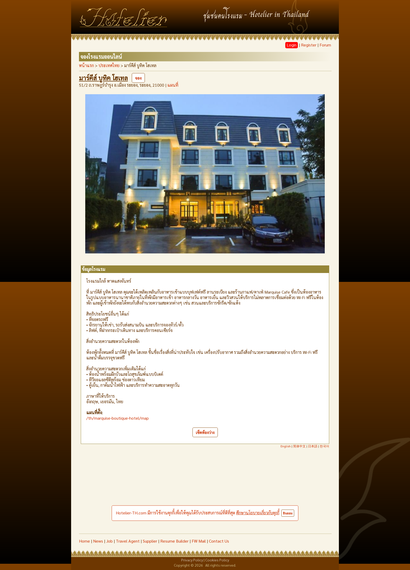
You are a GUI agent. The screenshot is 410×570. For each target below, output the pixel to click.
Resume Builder (174, 541)
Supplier (150, 541)
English (286, 446)
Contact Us (219, 541)
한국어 (324, 446)
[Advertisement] (205, 494)
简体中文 (299, 446)
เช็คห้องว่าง (205, 432)
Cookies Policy (217, 559)
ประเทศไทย (109, 65)
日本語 (312, 446)
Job (109, 541)
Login (292, 45)
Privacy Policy (192, 559)
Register (308, 45)
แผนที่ (172, 85)
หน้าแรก (86, 65)
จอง (138, 77)
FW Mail (199, 541)
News (98, 541)
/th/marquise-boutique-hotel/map (117, 418)
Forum (325, 45)
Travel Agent (128, 541)
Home (84, 541)
